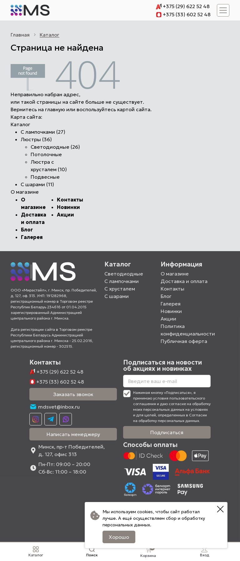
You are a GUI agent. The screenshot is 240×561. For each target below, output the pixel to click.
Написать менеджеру (73, 434)
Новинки (68, 207)
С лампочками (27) (43, 132)
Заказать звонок (73, 394)
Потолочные (46, 154)
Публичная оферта (184, 341)
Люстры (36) (36, 139)
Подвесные (45, 177)
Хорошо (118, 537)
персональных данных (125, 525)
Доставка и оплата (184, 281)
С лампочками (121, 281)
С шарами (116, 296)
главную (55, 109)
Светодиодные (123, 274)
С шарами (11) (37, 184)
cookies (144, 511)
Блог (27, 229)
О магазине (175, 274)
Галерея (32, 237)
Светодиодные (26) (55, 147)
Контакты (70, 199)
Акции (65, 214)
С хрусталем (119, 288)
